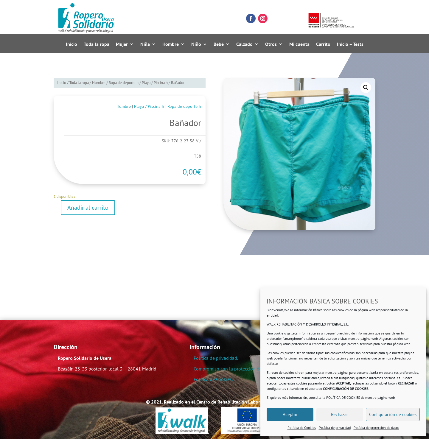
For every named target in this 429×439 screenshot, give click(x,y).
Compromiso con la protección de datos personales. (246, 369)
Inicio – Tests (350, 44)
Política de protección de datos (376, 427)
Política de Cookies (301, 427)
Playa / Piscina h (155, 82)
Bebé (219, 44)
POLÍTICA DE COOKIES (343, 397)
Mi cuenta (299, 44)
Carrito (323, 44)
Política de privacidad (335, 427)
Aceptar (290, 414)
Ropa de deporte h (124, 82)
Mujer (122, 44)
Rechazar (339, 414)
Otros (271, 44)
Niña (145, 44)
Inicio (71, 44)
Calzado (244, 44)
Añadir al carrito (87, 207)
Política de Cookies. (213, 379)
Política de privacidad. (216, 358)
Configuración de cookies (392, 414)
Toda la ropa (96, 44)
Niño (196, 44)
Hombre (170, 44)
